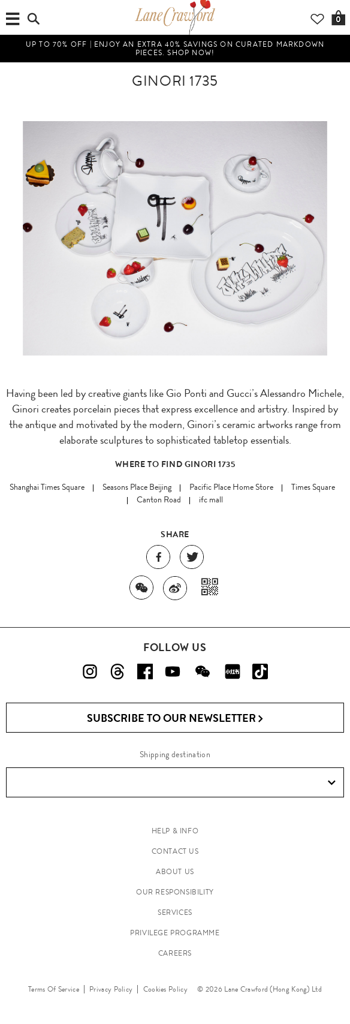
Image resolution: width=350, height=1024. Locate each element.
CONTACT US (175, 851)
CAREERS (175, 953)
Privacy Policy (110, 989)
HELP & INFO (175, 831)
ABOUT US (175, 871)
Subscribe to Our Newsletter (175, 718)
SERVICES (175, 912)
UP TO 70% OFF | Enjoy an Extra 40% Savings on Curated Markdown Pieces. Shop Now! (175, 48)
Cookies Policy (165, 989)
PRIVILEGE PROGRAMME (174, 932)
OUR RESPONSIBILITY (175, 892)
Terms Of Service (53, 989)
